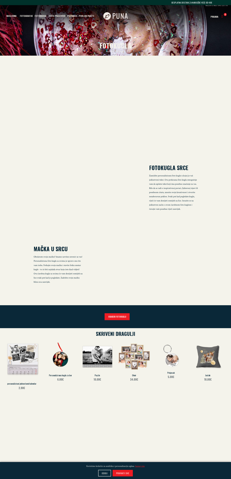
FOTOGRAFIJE (26, 15)
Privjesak (171, 372)
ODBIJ (104, 473)
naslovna (111, 51)
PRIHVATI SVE (122, 473)
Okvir (134, 375)
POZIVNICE (72, 15)
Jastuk (207, 375)
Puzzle (97, 375)
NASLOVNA (11, 15)
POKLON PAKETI (86, 15)
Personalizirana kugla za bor (60, 375)
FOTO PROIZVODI (57, 15)
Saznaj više (140, 466)
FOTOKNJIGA (41, 15)
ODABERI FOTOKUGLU (117, 316)
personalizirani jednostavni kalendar (21, 383)
